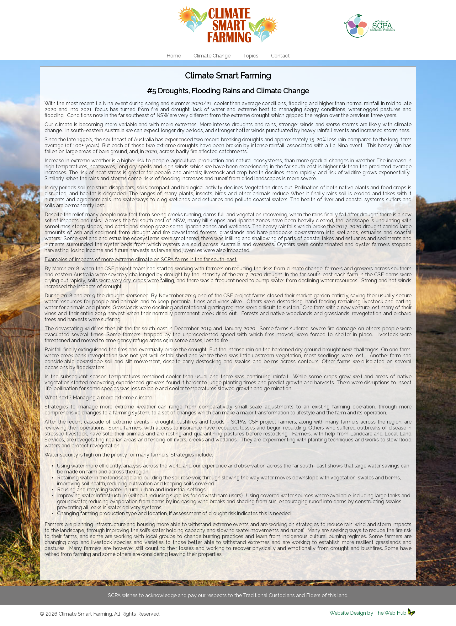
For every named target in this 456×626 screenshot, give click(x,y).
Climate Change (212, 56)
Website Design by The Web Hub (368, 613)
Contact (280, 56)
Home (174, 56)
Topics (250, 56)
